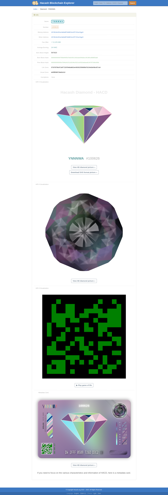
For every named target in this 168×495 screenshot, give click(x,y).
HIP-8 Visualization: (42, 184)
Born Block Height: (42, 53)
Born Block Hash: (43, 57)
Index (35, 9)
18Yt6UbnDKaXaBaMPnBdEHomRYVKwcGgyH (67, 32)
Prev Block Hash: (43, 62)
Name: (46, 21)
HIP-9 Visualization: (42, 288)
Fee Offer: (45, 42)
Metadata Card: (43, 392)
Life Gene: (45, 67)
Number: (46, 27)
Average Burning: (43, 47)
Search (132, 3)
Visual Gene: (44, 72)
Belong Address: (43, 32)
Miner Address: (44, 37)
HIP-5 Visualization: (42, 82)
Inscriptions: (45, 77)
